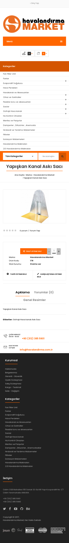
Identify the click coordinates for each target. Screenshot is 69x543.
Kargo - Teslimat (13, 387)
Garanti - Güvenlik (13, 376)
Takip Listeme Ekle (17, 274)
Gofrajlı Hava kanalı (14, 436)
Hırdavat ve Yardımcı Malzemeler (21, 451)
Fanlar (8, 411)
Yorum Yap (35, 230)
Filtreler (8, 455)
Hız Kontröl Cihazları (14, 440)
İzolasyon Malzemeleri (16, 458)
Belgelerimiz (11, 372)
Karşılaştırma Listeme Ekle (49, 275)
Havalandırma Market (44, 175)
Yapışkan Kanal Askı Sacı (35, 177)
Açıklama (22, 292)
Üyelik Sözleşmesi (13, 380)
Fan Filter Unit (11, 407)
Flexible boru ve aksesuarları (18, 429)
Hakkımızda (10, 369)
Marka (29, 175)
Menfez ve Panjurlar (14, 444)
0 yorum (24, 230)
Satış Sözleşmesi (13, 383)
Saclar (8, 433)
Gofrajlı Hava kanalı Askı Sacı (26, 319)
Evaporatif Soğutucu (14, 414)
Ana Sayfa (19, 175)
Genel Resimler (34, 300)
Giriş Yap (34, 3)
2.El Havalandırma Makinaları (19, 466)
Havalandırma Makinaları (17, 462)
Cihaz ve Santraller (14, 425)
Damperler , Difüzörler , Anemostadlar (23, 447)
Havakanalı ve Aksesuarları (18, 422)
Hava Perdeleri (12, 418)
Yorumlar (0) (44, 292)
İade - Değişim (12, 391)
